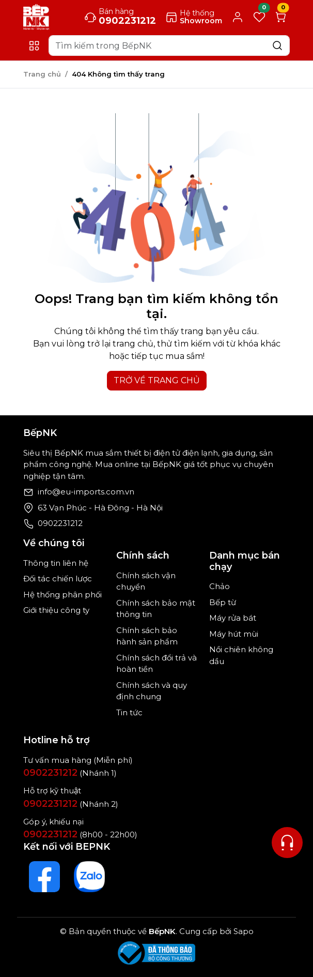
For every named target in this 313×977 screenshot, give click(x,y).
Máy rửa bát (232, 618)
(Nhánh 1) (70, 773)
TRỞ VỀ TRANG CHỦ (157, 380)
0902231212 (60, 523)
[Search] (169, 45)
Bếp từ (222, 602)
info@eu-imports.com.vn (86, 492)
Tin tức (129, 712)
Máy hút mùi (233, 634)
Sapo (242, 931)
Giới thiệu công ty (56, 610)
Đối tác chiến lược (57, 578)
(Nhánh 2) (70, 804)
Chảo (219, 586)
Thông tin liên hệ (55, 563)
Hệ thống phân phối (62, 594)
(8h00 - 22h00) (80, 834)
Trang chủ (42, 74)
